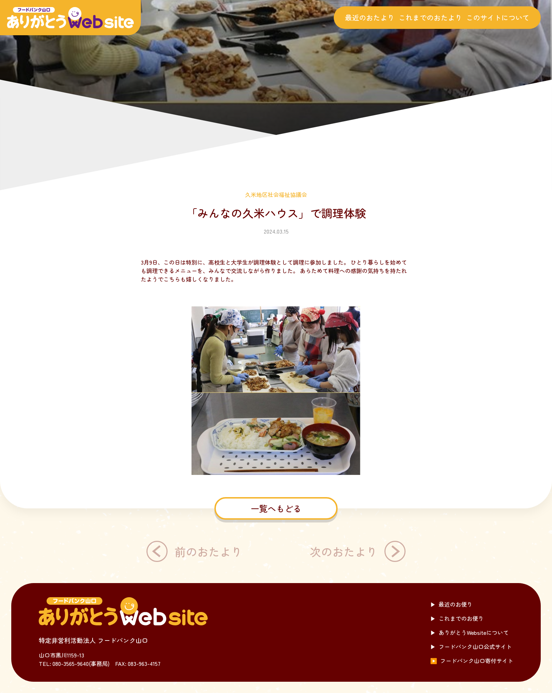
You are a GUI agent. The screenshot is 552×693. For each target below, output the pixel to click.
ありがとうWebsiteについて (469, 632)
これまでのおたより (430, 17)
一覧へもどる (276, 508)
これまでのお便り (457, 618)
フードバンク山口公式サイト (471, 646)
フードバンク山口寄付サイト (471, 660)
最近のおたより (369, 17)
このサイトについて (497, 17)
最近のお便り (451, 604)
